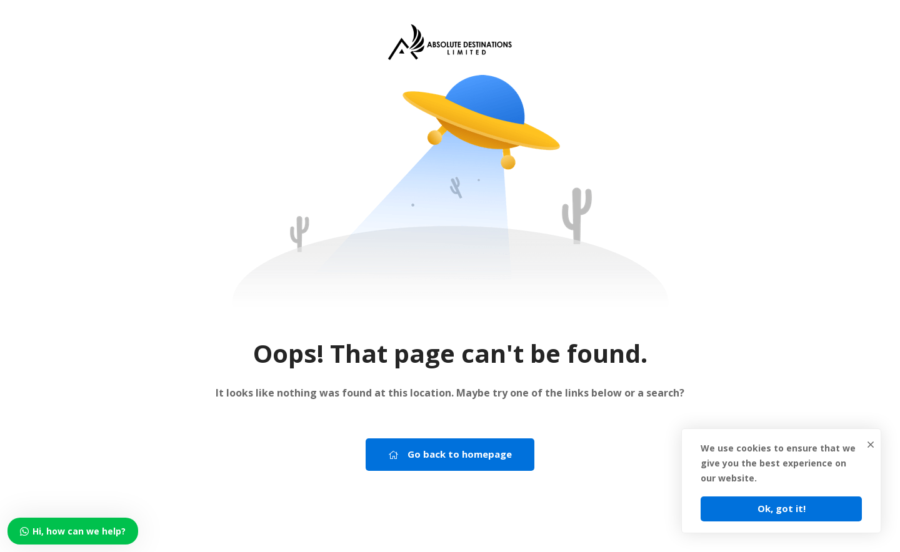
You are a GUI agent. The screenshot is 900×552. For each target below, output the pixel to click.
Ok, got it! (782, 508)
